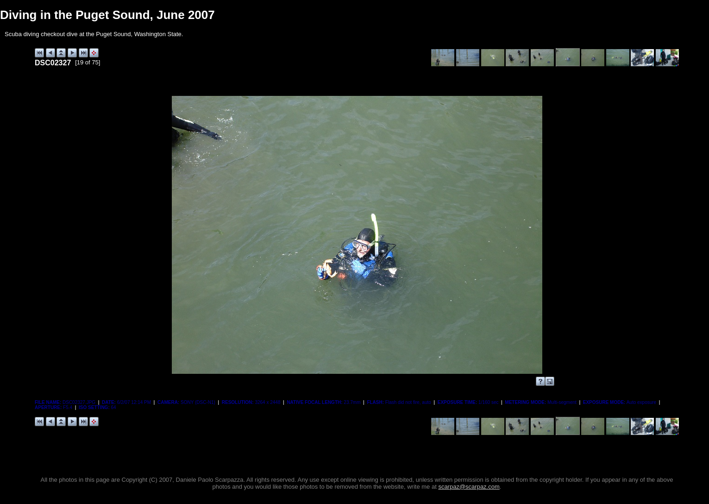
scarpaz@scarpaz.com (468, 486)
